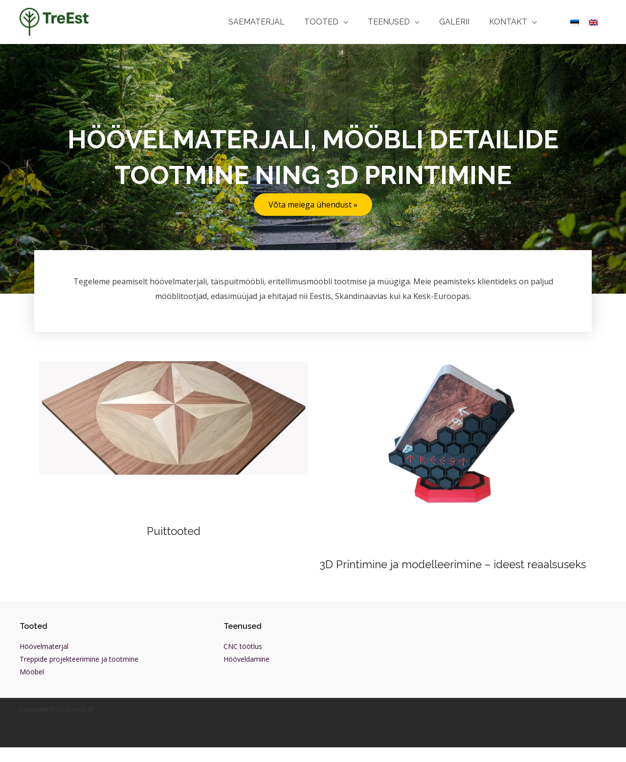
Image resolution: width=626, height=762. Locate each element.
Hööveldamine (246, 673)
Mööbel (32, 686)
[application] (360, 22)
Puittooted (173, 530)
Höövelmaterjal (44, 661)
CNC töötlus (243, 661)
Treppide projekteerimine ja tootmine (79, 673)
